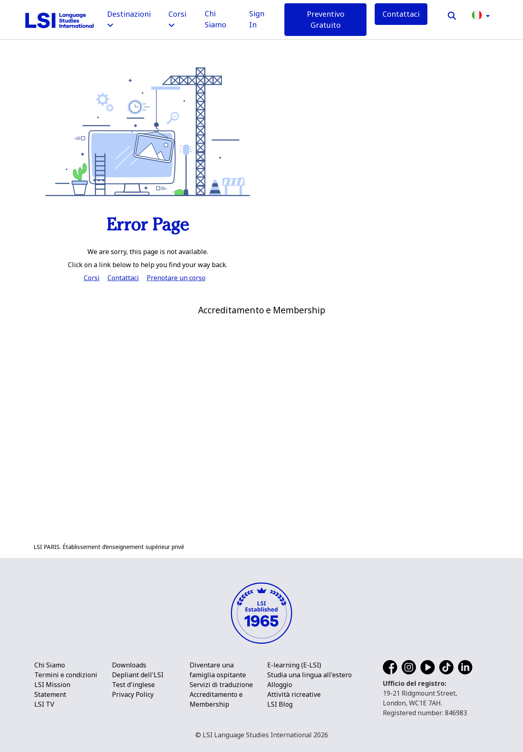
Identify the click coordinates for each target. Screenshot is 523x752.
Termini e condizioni (65, 674)
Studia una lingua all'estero (309, 674)
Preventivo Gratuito (325, 19)
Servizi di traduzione (221, 684)
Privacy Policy (133, 694)
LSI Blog (280, 704)
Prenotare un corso (176, 277)
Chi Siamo (215, 19)
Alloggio (279, 684)
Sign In (256, 19)
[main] (261, 142)
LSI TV (44, 704)
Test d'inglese (133, 684)
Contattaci (401, 14)
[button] (481, 14)
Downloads (129, 665)
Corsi (92, 277)
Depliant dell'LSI (137, 674)
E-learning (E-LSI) (294, 665)
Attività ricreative (294, 694)
